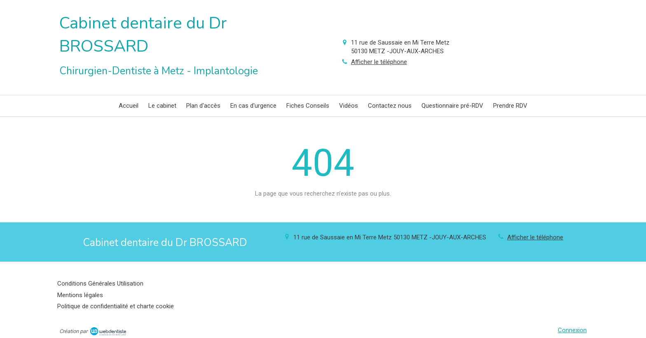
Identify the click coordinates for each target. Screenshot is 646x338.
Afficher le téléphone (379, 62)
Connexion (572, 330)
